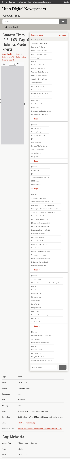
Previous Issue (37, 35)
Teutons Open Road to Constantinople (43, 212)
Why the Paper (36, 142)
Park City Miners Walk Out (39, 219)
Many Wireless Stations (39, 357)
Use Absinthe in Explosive (39, 72)
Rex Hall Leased (36, 350)
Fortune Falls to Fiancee (39, 51)
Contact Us (21, 2)
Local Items (35, 170)
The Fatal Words (36, 97)
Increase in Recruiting (38, 234)
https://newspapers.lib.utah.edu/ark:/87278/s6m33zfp (40, 428)
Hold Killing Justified (37, 237)
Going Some (35, 157)
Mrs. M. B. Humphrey (38, 68)
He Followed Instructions (39, 290)
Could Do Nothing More (39, 79)
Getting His (35, 318)
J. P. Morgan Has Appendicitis (40, 223)
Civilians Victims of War (38, 266)
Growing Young (36, 132)
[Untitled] (34, 61)
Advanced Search (11, 27)
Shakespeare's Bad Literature (41, 111)
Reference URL (8, 57)
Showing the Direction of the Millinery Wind (45, 209)
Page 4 (37, 119)
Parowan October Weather (40, 343)
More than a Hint (36, 293)
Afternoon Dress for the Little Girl (42, 202)
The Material (35, 322)
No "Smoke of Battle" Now (39, 115)
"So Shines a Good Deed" (39, 43)
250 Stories (35, 181)
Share (18, 54)
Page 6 (37, 189)
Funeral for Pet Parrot (38, 47)
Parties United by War (38, 216)
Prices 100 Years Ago (38, 135)
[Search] (30, 21)
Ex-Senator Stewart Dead (39, 262)
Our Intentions (36, 128)
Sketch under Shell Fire (38, 90)
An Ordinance (35, 339)
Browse (12, 2)
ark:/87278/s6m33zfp (26, 423)
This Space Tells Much (38, 198)
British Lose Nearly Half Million (41, 230)
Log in (66, 2)
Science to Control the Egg (39, 315)
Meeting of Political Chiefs (39, 244)
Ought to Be (35, 311)
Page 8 (37, 326)
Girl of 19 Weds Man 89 (39, 75)
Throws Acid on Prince (38, 255)
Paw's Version (35, 304)
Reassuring (35, 108)
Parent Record (8, 60)
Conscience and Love (38, 104)
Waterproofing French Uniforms (41, 360)
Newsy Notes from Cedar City (41, 335)
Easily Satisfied (36, 308)
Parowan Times (11, 15)
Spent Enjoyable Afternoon (40, 177)
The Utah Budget (36, 279)
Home (4, 2)
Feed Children (35, 100)
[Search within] (44, 367)
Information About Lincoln (39, 93)
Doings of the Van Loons (39, 146)
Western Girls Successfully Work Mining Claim (46, 283)
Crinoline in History (37, 86)
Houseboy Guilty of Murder (40, 226)
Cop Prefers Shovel (37, 65)
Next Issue (62, 35)
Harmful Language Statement (39, 2)
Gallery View (21, 57)
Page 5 (37, 161)
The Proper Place (36, 83)
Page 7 (37, 270)
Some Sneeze (35, 301)
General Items (36, 153)
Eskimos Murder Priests (39, 241)
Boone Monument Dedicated (40, 259)
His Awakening (36, 297)
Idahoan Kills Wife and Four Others (42, 205)
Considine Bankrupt (37, 248)
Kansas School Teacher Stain (40, 251)
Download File (8, 54)
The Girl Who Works (37, 150)
